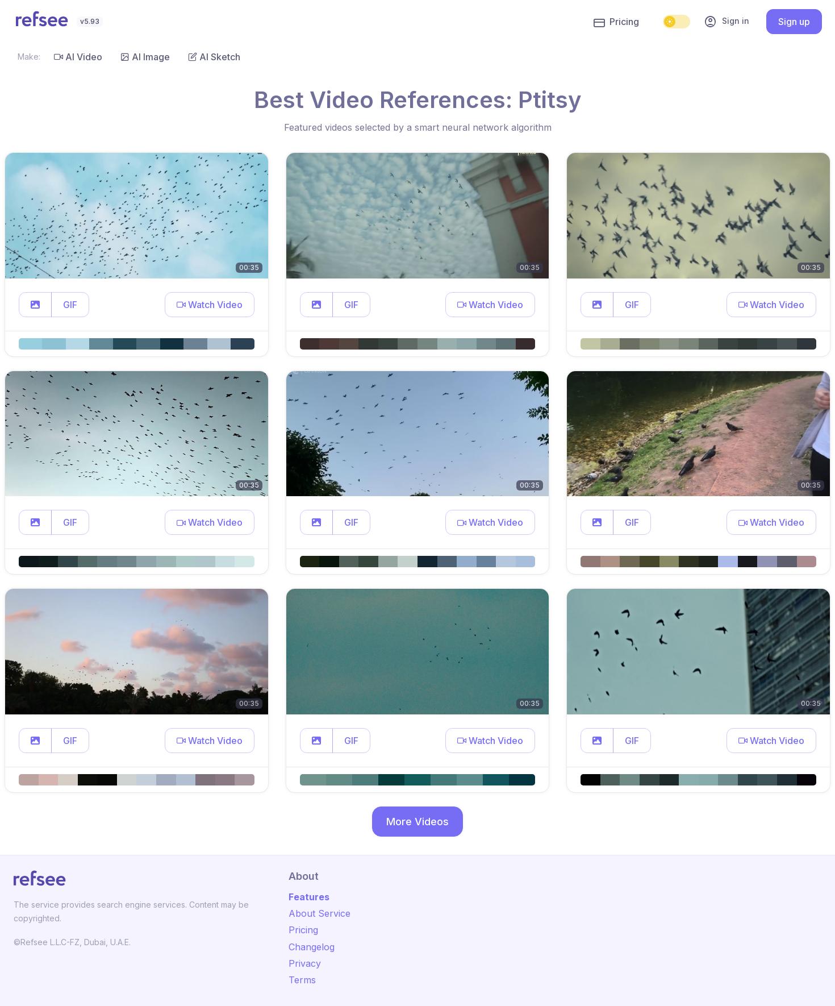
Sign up (794, 21)
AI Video (78, 57)
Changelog (312, 947)
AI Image (145, 57)
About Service (319, 913)
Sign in (726, 21)
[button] (35, 304)
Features (309, 897)
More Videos (417, 822)
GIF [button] (70, 304)
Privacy (305, 963)
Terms (302, 980)
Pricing (616, 22)
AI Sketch (214, 57)
